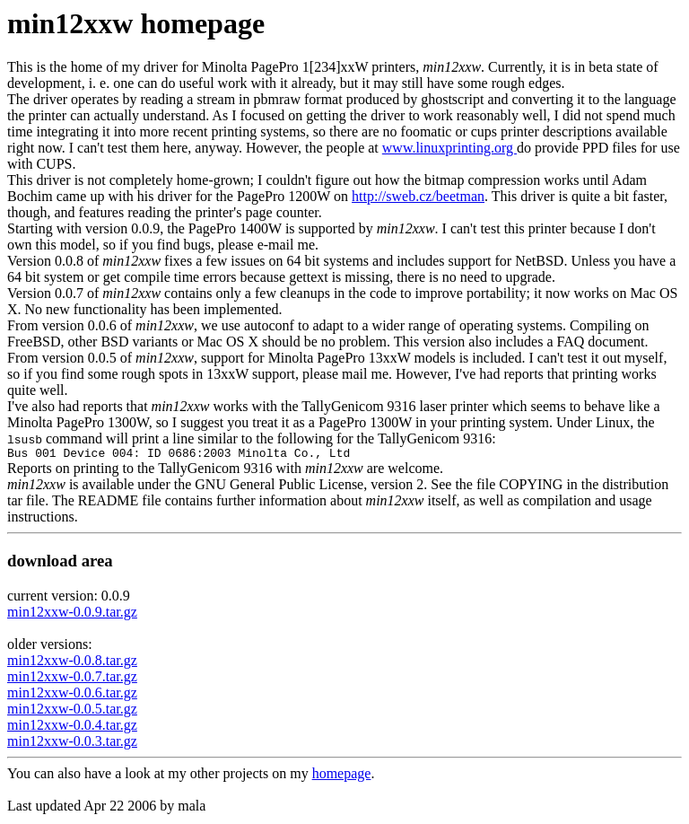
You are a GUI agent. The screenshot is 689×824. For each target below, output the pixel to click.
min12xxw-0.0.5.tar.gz (72, 711)
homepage (341, 776)
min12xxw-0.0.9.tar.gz (72, 614)
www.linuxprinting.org (449, 147)
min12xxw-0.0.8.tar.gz (72, 663)
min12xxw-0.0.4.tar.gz (72, 727)
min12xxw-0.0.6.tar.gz (72, 695)
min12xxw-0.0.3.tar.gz (72, 743)
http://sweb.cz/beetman (418, 196)
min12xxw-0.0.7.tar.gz (72, 679)
